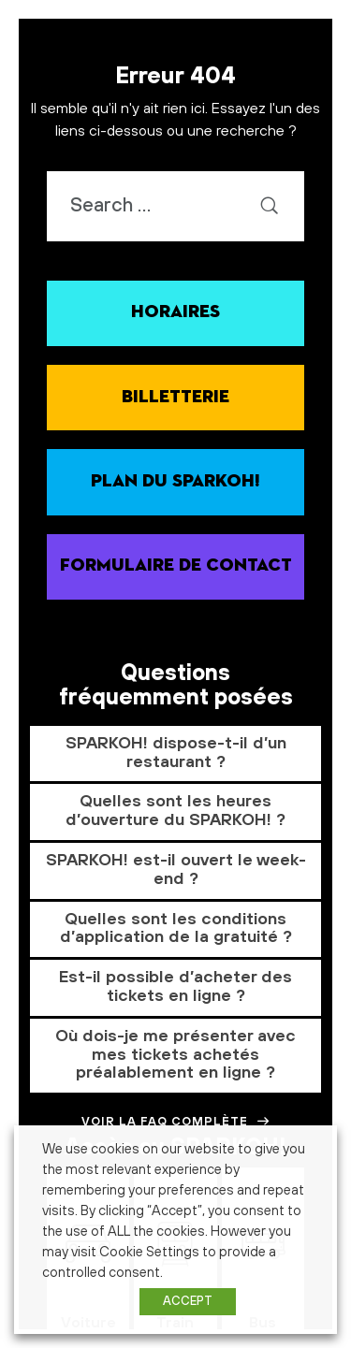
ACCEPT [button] (187, 1301)
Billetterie (175, 397)
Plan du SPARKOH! (175, 481)
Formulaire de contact (176, 565)
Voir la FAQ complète (176, 1121)
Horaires (175, 312)
